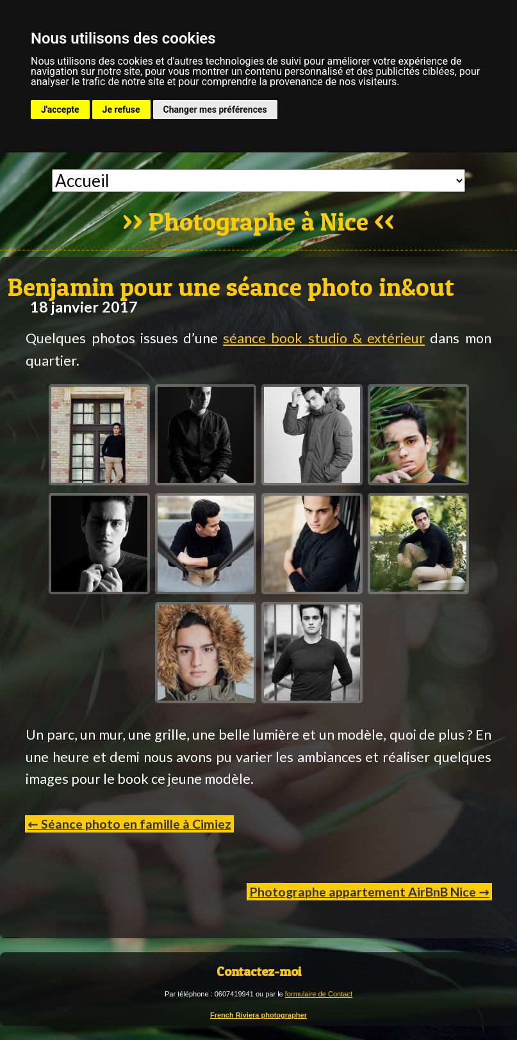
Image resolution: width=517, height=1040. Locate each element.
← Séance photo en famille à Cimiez (129, 824)
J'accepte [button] (60, 109)
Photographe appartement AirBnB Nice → (369, 891)
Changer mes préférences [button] (215, 109)
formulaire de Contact (318, 994)
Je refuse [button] (121, 109)
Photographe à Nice (258, 223)
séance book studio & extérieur (324, 338)
